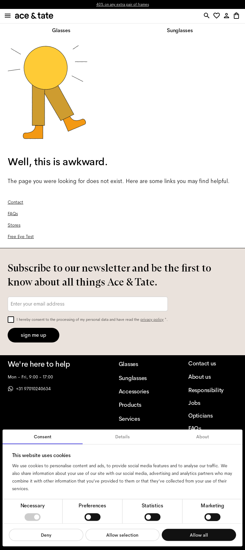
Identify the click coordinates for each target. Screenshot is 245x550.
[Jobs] (212, 402)
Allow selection (122, 535)
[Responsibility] (212, 390)
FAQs (13, 213)
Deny (46, 535)
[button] (218, 16)
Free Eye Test (21, 236)
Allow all (199, 535)
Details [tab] (122, 437)
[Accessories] (143, 391)
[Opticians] (212, 415)
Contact (15, 202)
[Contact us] (212, 363)
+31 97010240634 (29, 388)
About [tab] (202, 437)
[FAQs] (212, 428)
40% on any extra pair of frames (122, 4)
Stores (14, 225)
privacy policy (152, 319)
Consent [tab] (42, 437)
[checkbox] (11, 319)
